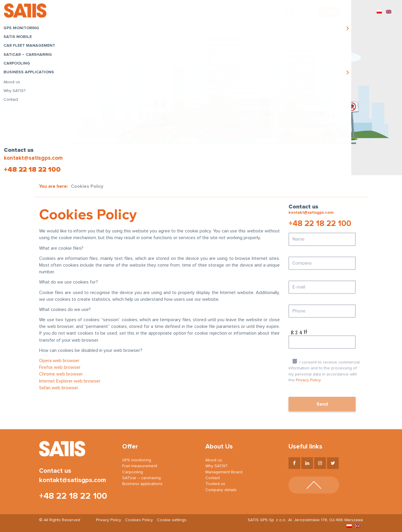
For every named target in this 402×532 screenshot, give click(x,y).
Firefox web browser (60, 367)
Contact (12, 101)
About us (13, 83)
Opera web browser (59, 360)
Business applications (30, 74)
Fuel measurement (139, 466)
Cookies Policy (139, 520)
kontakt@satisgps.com (32, 158)
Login (329, 12)
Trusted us (215, 484)
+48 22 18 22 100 (31, 169)
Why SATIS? (16, 92)
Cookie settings (171, 520)
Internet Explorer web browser (69, 381)
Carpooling (18, 65)
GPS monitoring (23, 29)
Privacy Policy (308, 380)
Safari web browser (58, 387)
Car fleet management (31, 47)
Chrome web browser (61, 374)
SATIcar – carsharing (29, 56)
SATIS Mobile (19, 38)
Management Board (223, 472)
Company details (221, 490)
